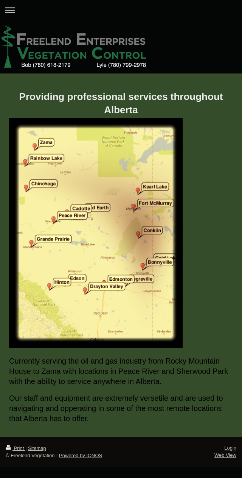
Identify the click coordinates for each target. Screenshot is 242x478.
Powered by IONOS (80, 455)
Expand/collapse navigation (121, 10)
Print (15, 448)
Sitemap (37, 448)
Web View (225, 455)
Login (230, 448)
